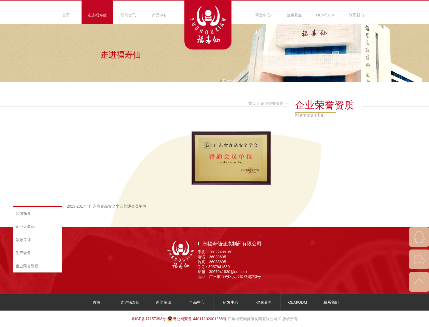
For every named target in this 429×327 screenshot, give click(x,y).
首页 (66, 15)
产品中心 (159, 15)
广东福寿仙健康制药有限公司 (230, 243)
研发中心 (263, 15)
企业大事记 (25, 226)
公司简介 (23, 213)
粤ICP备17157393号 (148, 319)
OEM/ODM (325, 15)
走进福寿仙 (97, 15)
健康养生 (294, 15)
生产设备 (23, 253)
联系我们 (356, 15)
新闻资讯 (128, 15)
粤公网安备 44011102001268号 (197, 319)
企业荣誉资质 (27, 266)
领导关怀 (23, 239)
